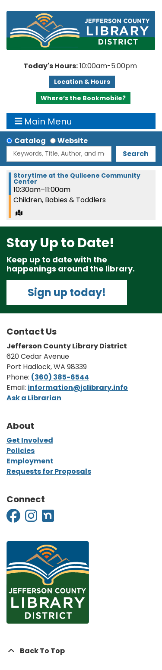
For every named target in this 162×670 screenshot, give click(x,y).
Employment (30, 461)
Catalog (30, 141)
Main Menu (43, 121)
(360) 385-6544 (60, 377)
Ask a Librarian (33, 398)
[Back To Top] (81, 651)
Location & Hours (82, 81)
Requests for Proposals (48, 471)
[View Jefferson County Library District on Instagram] (31, 518)
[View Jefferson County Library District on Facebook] (14, 518)
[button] (79, 66)
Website (72, 141)
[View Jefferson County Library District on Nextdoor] (48, 518)
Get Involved (29, 440)
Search (136, 154)
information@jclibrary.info (78, 387)
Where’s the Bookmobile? (83, 98)
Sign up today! (67, 292)
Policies (20, 451)
